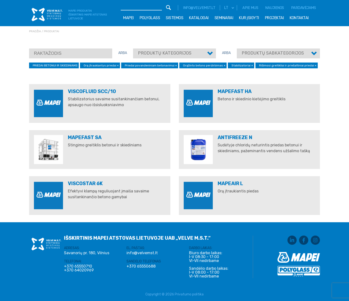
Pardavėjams (303, 8)
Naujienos (274, 8)
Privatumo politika (189, 294)
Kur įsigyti (249, 18)
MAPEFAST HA (235, 91)
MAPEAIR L (230, 183)
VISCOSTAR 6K (85, 183)
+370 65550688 (141, 266)
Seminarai (223, 18)
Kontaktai (299, 18)
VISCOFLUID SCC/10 (92, 91)
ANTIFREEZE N (235, 137)
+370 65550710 (78, 266)
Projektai (274, 18)
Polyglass (150, 18)
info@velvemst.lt (199, 8)
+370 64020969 (79, 270)
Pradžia (35, 31)
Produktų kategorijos (164, 53)
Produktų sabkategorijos (273, 53)
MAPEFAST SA (85, 137)
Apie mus (250, 8)
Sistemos (174, 18)
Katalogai (199, 18)
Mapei (128, 18)
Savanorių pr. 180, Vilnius (86, 253)
